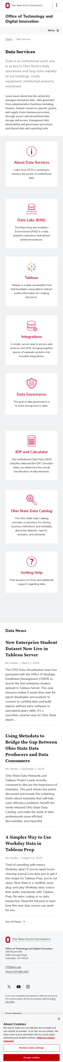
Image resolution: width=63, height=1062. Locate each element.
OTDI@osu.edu (13, 967)
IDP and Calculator (31, 452)
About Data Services (31, 162)
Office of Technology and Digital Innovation (29, 19)
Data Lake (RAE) (31, 220)
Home (8, 39)
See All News (13, 921)
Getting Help (32, 572)
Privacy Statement (13, 1013)
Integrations (31, 336)
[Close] (59, 1022)
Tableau (31, 277)
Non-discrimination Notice (17, 1016)
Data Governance (31, 394)
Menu (51, 30)
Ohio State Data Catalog (31, 511)
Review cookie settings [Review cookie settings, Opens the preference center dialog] (31, 1051)
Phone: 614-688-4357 (17, 972)
